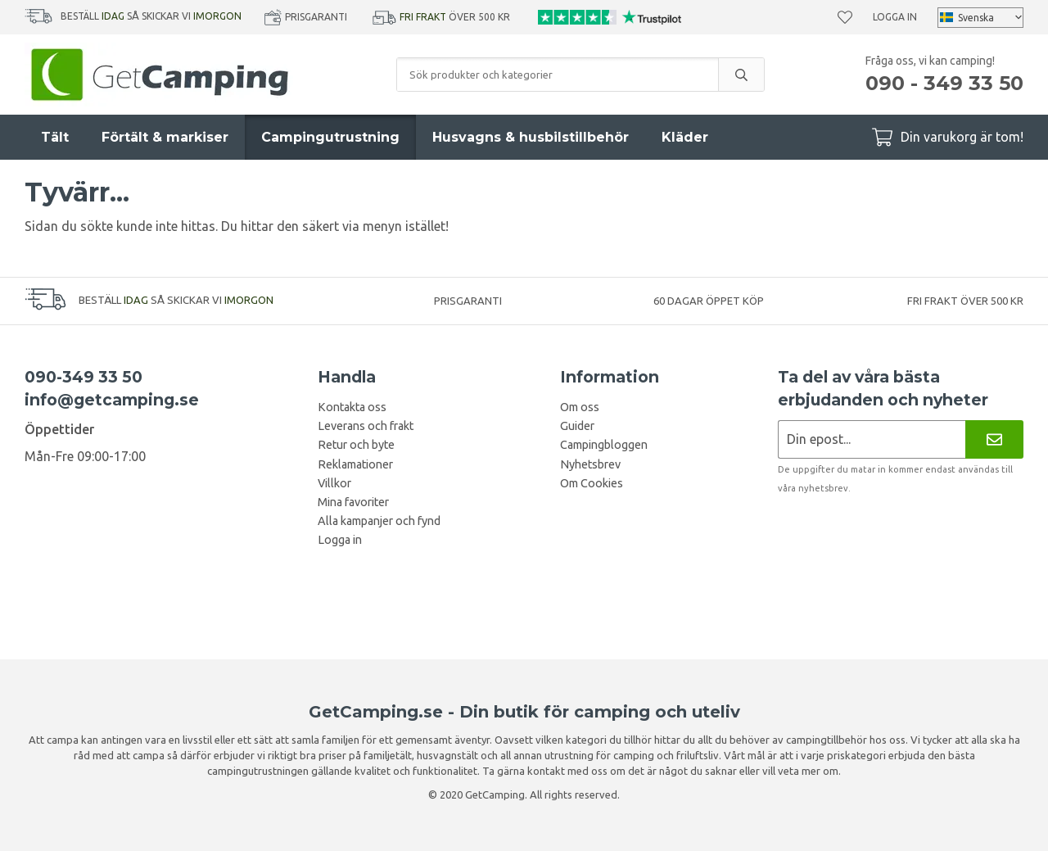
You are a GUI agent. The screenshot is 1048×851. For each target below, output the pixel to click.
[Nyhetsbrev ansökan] (871, 439)
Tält (55, 137)
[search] (741, 74)
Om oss (579, 407)
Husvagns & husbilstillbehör (530, 137)
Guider (577, 425)
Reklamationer (355, 464)
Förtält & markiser (165, 137)
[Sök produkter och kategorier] (557, 74)
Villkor (334, 483)
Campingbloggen (604, 444)
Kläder (685, 137)
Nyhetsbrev (590, 464)
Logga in (895, 16)
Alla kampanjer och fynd (379, 520)
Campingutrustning (330, 137)
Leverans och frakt (365, 425)
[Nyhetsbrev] (994, 439)
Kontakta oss (352, 407)
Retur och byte (356, 444)
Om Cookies (591, 483)
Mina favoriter (353, 502)
